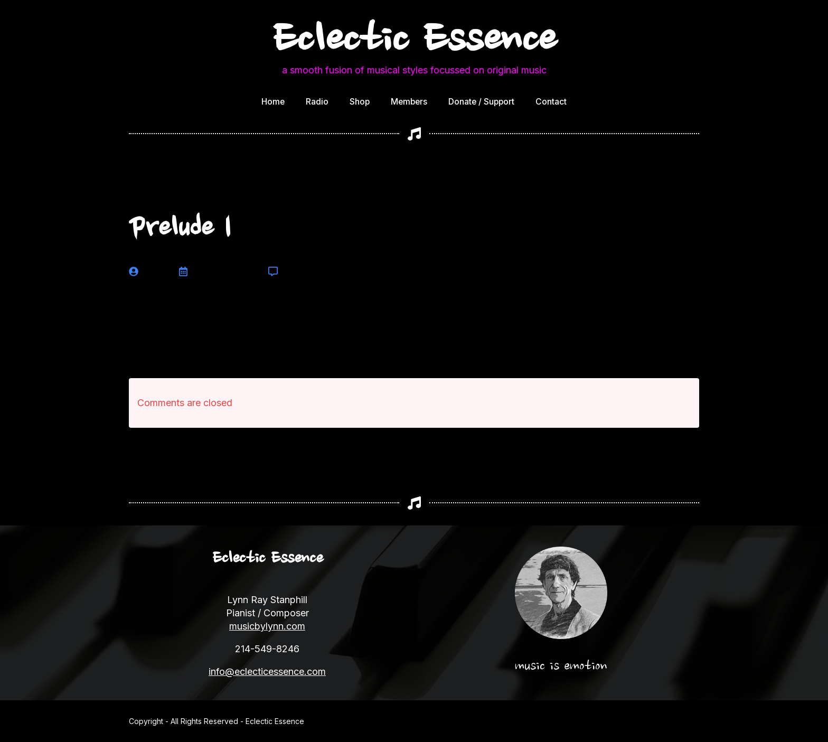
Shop (360, 102)
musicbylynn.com (267, 626)
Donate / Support (481, 102)
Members (409, 102)
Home (273, 102)
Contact (551, 102)
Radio (317, 102)
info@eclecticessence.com (267, 671)
